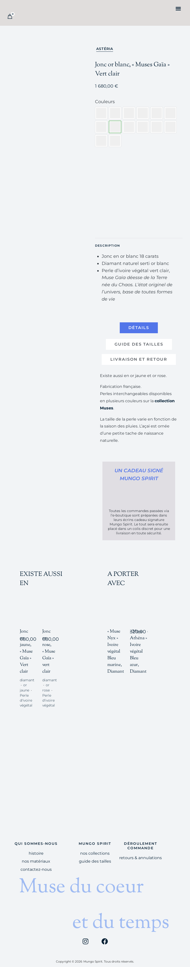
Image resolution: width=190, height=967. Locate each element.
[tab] (139, 327)
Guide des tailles (95, 856)
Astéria (104, 49)
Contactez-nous (36, 864)
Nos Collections (95, 848)
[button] (178, 8)
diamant (27, 675)
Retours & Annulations (140, 852)
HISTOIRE (36, 848)
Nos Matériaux (36, 856)
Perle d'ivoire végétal (26, 695)
